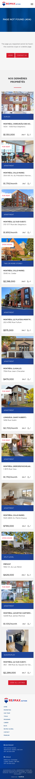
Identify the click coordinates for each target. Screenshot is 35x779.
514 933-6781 (11, 751)
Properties (7, 710)
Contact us (22, 55)
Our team (7, 713)
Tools (6, 716)
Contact (7, 732)
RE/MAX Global (9, 729)
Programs (7, 719)
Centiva (21, 776)
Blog (5, 725)
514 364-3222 (11, 763)
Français (7, 735)
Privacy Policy (13, 772)
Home (10, 55)
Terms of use (22, 772)
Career (6, 722)
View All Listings (17, 682)
